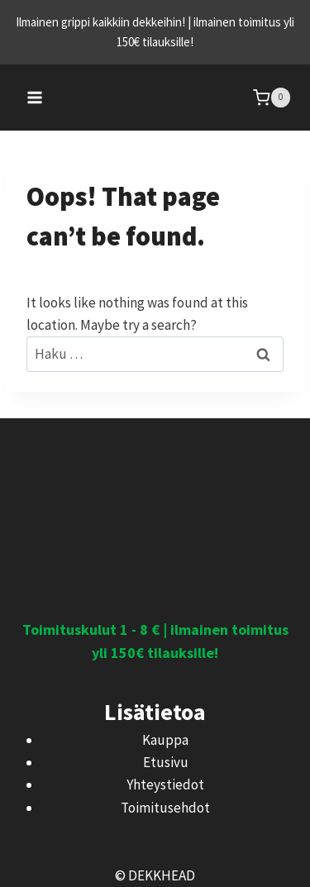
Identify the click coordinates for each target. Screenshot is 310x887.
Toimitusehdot (165, 808)
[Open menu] (35, 97)
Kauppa (165, 740)
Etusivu (165, 762)
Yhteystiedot (165, 784)
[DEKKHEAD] (155, 97)
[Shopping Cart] (271, 97)
